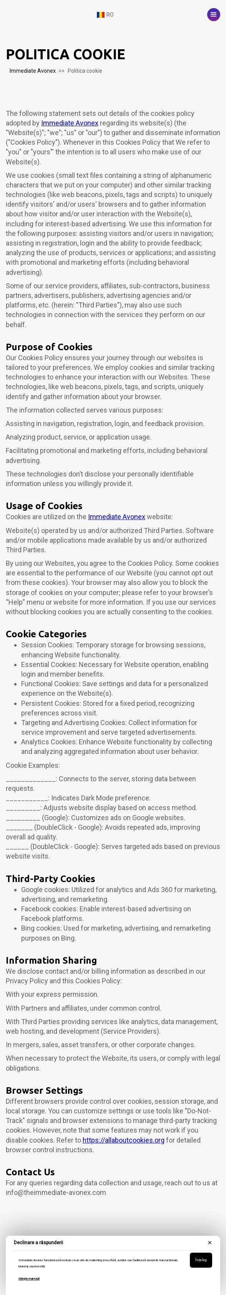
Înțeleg (201, 1260)
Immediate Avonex (33, 71)
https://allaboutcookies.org (124, 1140)
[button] (213, 14)
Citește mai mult (29, 1278)
